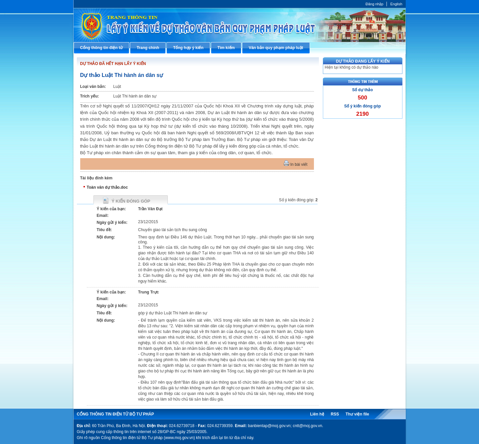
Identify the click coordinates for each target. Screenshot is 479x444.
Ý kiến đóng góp (131, 201)
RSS (335, 414)
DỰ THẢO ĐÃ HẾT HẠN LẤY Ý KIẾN (113, 63)
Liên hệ (317, 414)
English (396, 4)
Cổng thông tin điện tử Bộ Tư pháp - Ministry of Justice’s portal (240, 25)
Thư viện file (357, 414)
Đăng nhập (375, 4)
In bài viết (295, 164)
